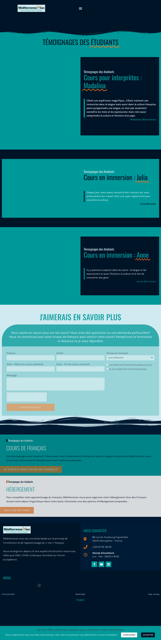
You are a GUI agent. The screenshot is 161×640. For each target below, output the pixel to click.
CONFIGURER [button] (129, 635)
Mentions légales (80, 594)
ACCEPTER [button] (148, 635)
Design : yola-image (153, 594)
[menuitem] (80, 600)
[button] (80, 8)
